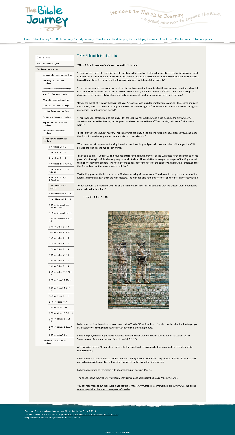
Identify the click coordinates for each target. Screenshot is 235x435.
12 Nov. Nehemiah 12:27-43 (60, 219)
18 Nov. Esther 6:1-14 (59, 255)
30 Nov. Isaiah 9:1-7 (58, 335)
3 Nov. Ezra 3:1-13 (57, 158)
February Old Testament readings (54, 81)
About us (165, 39)
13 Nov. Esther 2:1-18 (59, 227)
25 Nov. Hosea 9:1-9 (58, 302)
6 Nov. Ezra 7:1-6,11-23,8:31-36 (58, 178)
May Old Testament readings (56, 100)
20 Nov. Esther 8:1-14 (59, 266)
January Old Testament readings (57, 75)
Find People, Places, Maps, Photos (133, 39)
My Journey (87, 39)
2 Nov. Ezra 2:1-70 (57, 152)
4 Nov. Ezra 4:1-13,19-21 (60, 163)
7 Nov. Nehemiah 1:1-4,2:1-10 (58, 186)
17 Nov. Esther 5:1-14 (59, 249)
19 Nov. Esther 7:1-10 (59, 260)
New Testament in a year (48, 63)
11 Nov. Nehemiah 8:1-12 (60, 213)
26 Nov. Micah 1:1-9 (58, 307)
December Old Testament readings (54, 341)
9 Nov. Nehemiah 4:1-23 (60, 199)
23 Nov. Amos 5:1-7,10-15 (60, 289)
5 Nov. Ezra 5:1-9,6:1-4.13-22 (59, 170)
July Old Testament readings (56, 111)
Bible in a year (201, 39)
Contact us (181, 39)
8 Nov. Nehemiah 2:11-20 (60, 193)
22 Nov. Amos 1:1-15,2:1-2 (60, 281)
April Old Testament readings (56, 94)
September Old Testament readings (55, 123)
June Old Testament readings (56, 105)
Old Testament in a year (47, 69)
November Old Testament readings (55, 139)
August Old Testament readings (57, 117)
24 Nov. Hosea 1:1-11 (59, 296)
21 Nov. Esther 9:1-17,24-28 (60, 273)
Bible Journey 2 (65, 39)
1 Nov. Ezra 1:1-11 (57, 147)
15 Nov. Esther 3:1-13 (59, 238)
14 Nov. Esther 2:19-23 (59, 232)
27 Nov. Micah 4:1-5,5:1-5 (61, 313)
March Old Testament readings (57, 88)
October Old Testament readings (54, 131)
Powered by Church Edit (117, 432)
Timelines (102, 39)
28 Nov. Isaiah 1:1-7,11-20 (60, 320)
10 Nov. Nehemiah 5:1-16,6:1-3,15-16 (59, 206)
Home (26, 39)
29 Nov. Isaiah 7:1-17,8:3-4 (60, 328)
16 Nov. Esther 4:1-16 (59, 243)
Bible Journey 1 (42, 39)
